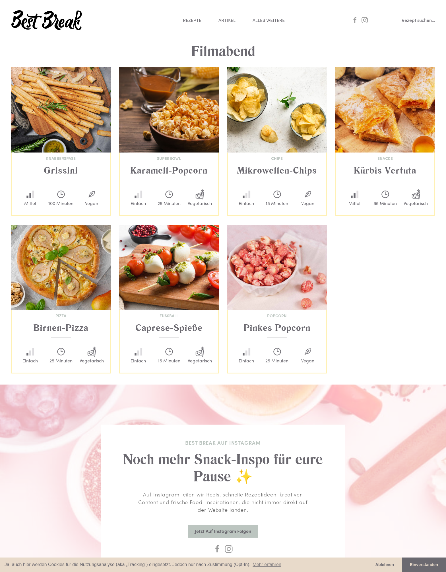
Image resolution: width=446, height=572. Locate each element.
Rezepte (192, 20)
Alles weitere (269, 20)
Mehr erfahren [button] (267, 564)
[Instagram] (228, 549)
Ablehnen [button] (384, 564)
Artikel (227, 20)
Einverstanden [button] (424, 564)
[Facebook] (217, 549)
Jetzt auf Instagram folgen (223, 531)
